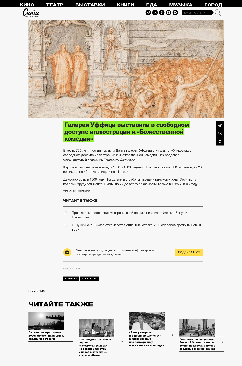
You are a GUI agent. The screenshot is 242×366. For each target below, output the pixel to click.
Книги (125, 5)
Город (213, 5)
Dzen (168, 12)
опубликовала (178, 150)
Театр (54, 5)
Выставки (90, 5)
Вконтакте (220, 133)
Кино (27, 5)
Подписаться (189, 252)
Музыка (180, 5)
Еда (151, 5)
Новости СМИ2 (36, 291)
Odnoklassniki (161, 12)
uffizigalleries (75, 191)
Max (175, 12)
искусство (89, 278)
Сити (31, 12)
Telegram (148, 12)
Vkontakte (155, 12)
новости (71, 278)
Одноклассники (220, 141)
